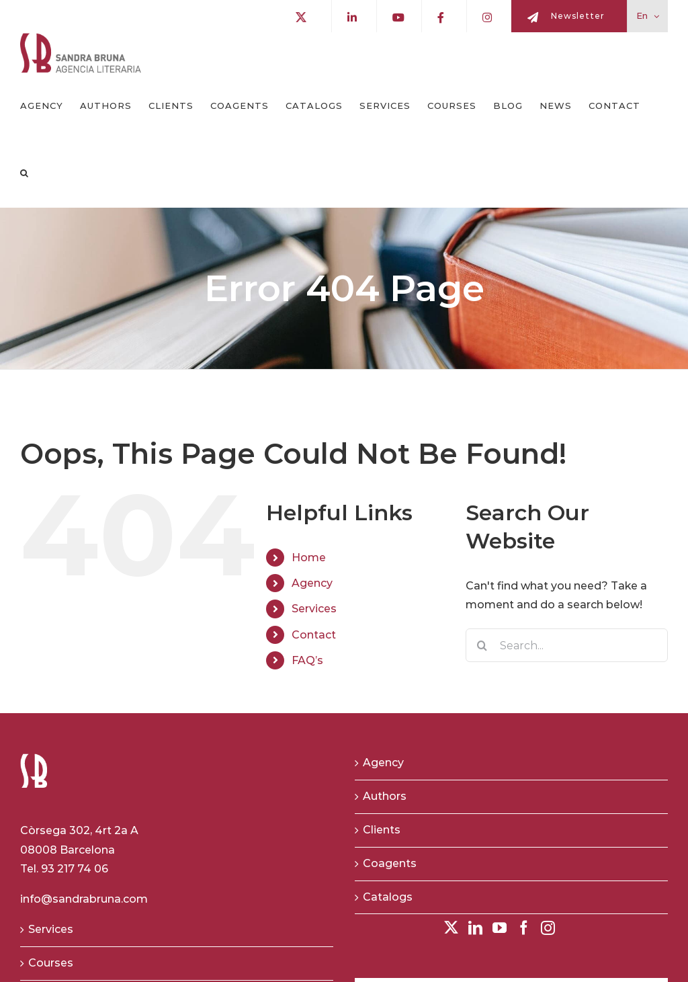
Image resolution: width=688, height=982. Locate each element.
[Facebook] (524, 928)
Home (309, 557)
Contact (314, 634)
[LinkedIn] (475, 928)
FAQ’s (307, 660)
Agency (312, 583)
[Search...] (567, 645)
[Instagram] (548, 928)
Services (314, 608)
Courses (50, 962)
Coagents (390, 863)
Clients (381, 829)
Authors (384, 796)
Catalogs (388, 897)
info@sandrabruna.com (84, 899)
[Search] (482, 645)
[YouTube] (499, 928)
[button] (24, 173)
